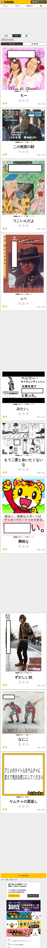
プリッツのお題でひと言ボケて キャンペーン (23, 940)
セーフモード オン (14, 895)
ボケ (16, 36)
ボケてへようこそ (33, 895)
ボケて (3, 879)
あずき (6, 36)
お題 (26, 36)
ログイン (42, 2)
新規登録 (34, 2)
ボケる (17, 6)
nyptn (11, 879)
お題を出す (29, 6)
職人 (41, 6)
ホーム (6, 6)
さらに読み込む (23, 875)
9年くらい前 (41, 104)
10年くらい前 (41, 155)
